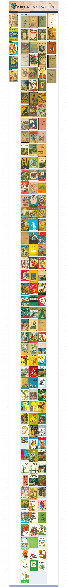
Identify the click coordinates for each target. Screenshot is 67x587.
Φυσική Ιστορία (24, 14)
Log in (34, 585)
